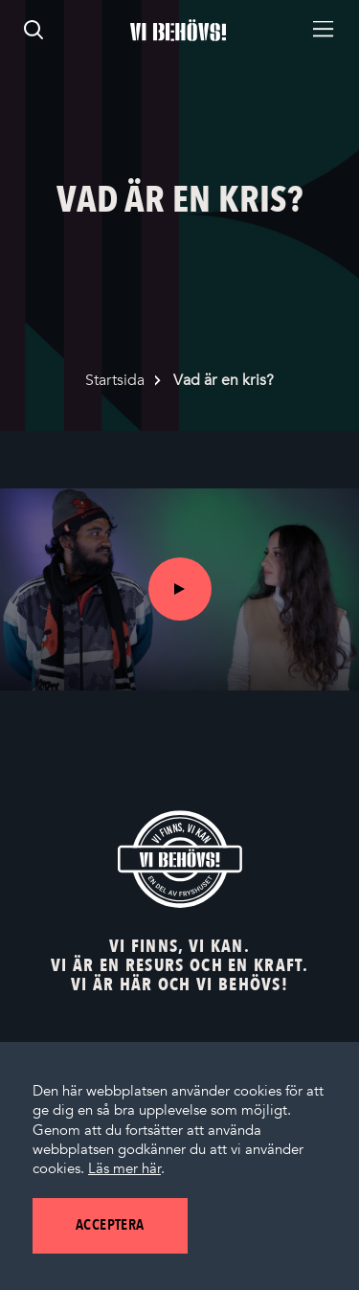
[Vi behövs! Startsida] (180, 859)
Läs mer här (124, 1168)
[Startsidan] (178, 30)
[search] (33, 30)
